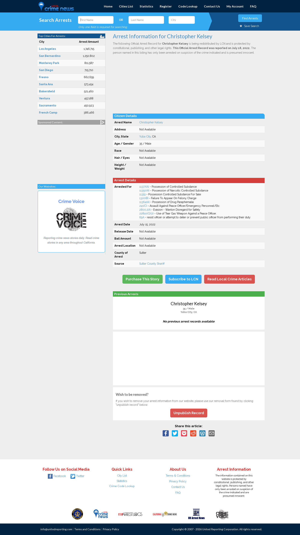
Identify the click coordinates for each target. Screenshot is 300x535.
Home (108, 6)
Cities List (126, 6)
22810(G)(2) (146, 213)
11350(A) (144, 190)
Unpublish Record (189, 413)
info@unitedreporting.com (56, 529)
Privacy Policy (178, 481)
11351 (142, 194)
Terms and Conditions (87, 529)
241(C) (143, 205)
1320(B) (143, 198)
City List (122, 475)
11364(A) (144, 202)
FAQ (253, 6)
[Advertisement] (71, 152)
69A (141, 217)
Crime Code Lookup (122, 486)
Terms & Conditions (178, 475)
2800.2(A (145, 209)
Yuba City (145, 136)
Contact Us (212, 6)
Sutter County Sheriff (152, 263)
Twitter (77, 476)
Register (166, 6)
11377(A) (144, 186)
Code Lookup (187, 6)
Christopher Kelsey (151, 122)
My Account (235, 6)
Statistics (146, 6)
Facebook (57, 476)
